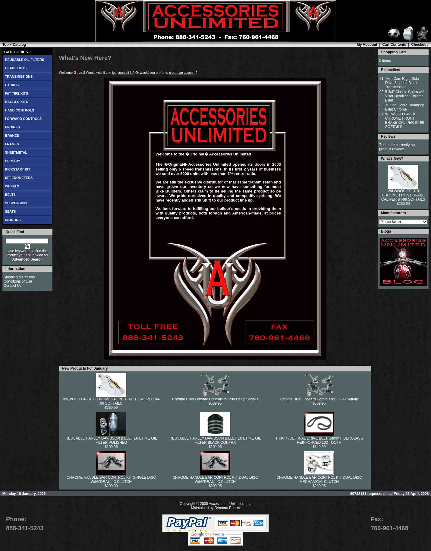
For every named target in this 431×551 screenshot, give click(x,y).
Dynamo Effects (227, 508)
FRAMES (12, 144)
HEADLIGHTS (16, 68)
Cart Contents (394, 44)
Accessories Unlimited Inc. (230, 504)
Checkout (419, 44)
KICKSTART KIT (17, 169)
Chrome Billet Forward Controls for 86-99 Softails (319, 399)
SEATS (10, 211)
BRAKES (12, 135)
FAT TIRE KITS (16, 93)
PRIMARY (12, 161)
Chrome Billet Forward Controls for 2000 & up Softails (215, 399)
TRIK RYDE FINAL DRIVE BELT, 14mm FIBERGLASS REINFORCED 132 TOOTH (319, 440)
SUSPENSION (16, 203)
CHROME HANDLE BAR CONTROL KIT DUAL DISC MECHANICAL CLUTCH (319, 479)
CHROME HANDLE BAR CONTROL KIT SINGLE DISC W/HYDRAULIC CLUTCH (111, 479)
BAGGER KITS (16, 102)
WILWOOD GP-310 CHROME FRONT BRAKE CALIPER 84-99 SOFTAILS (111, 401)
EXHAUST (13, 85)
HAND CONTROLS (19, 110)
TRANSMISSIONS (19, 76)
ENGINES (12, 127)
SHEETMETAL (16, 152)
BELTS (10, 194)
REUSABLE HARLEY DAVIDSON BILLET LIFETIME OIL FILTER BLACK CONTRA (215, 440)
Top (5, 44)
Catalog (19, 44)
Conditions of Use (18, 281)
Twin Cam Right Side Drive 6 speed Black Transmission (402, 83)
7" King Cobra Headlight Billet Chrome (404, 107)
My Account (367, 44)
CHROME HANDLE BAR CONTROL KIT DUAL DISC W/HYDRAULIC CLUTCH (215, 479)
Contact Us (12, 285)
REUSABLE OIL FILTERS (24, 59)
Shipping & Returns (19, 277)
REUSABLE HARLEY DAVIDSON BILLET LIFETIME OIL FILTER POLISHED (111, 440)
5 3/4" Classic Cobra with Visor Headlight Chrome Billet (405, 96)
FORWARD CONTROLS (23, 119)
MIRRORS (13, 220)
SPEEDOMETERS (19, 178)
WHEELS (12, 186)
